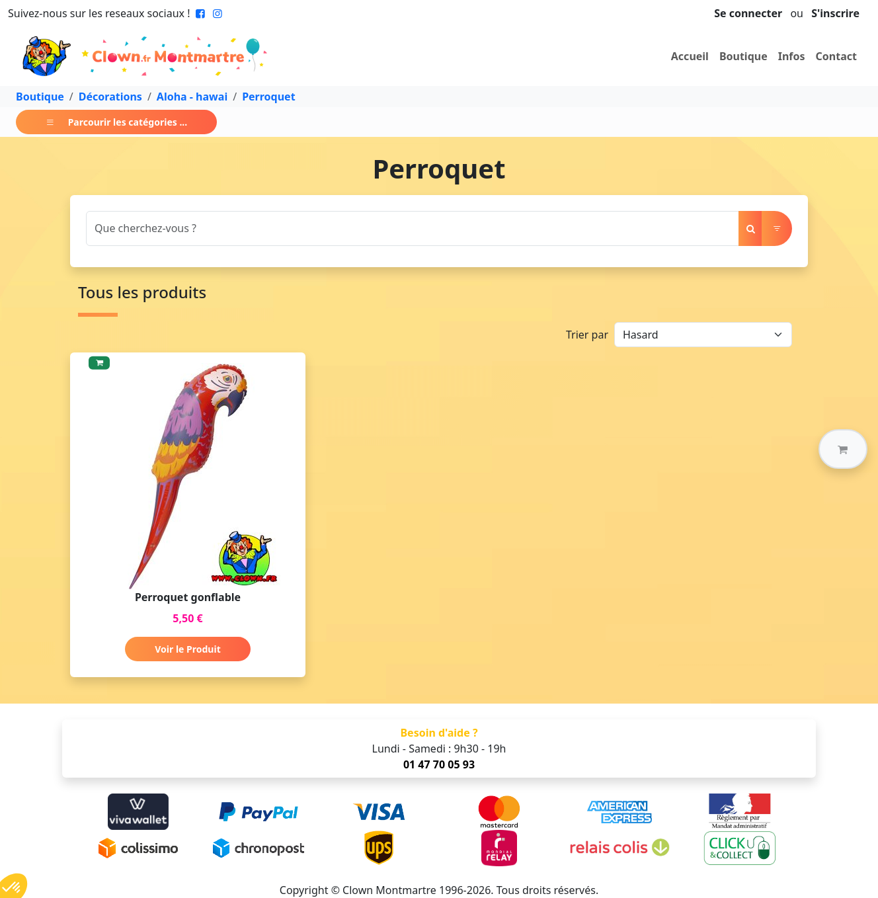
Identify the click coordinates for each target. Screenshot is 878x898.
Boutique (743, 56)
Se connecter (748, 13)
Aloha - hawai (192, 96)
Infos (791, 56)
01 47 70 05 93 (439, 764)
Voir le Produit (187, 649)
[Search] (412, 228)
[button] (842, 449)
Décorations (110, 96)
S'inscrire (835, 13)
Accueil (690, 56)
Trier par (587, 334)
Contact (836, 56)
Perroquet (268, 96)
